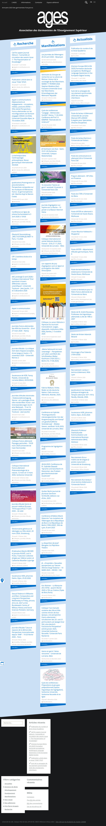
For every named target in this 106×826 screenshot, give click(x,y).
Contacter (38, 2)
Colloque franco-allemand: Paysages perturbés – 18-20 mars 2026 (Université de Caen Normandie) (22, 444)
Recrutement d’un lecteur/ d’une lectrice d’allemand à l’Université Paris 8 (81, 482)
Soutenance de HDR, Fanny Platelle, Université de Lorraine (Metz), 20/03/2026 (22, 377)
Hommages (83, 324)
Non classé (17, 87)
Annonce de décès (85, 360)
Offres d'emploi (85, 103)
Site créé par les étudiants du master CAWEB (71, 822)
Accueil (4, 2)
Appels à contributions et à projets (24, 313)
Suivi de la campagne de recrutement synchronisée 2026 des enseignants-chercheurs (81, 94)
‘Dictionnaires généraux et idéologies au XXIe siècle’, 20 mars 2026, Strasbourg (23, 531)
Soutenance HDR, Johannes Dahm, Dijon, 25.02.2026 (22, 577)
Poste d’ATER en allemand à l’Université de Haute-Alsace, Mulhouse (82, 213)
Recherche (17, 202)
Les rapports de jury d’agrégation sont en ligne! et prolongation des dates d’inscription (53, 267)
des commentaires (34, 803)
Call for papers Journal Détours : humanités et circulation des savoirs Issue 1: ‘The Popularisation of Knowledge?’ (22, 57)
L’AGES (14, 2)
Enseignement (10, 793)
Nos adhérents (10, 803)
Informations (26, 2)
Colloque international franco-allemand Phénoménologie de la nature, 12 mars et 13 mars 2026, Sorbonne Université (22, 470)
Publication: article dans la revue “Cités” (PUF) (22, 80)
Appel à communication (21, 308)
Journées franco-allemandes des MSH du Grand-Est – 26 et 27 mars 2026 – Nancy (23, 328)
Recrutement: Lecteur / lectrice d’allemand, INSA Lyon (80, 372)
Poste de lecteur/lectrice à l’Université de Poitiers (81, 139)
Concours (46, 217)
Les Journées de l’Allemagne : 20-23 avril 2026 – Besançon (53, 55)
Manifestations (47, 62)
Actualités (16, 583)
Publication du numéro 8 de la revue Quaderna (82, 49)
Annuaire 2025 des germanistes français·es (17, 8)
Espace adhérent (53, 2)
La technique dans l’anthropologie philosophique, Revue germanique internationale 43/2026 (22, 160)
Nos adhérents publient (21, 565)
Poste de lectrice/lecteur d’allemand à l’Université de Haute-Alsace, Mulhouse (81, 271)
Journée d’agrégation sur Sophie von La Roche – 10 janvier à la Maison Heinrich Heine (52, 208)
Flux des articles (33, 800)
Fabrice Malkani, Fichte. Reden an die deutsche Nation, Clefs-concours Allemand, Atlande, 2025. (51, 391)
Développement (10, 790)
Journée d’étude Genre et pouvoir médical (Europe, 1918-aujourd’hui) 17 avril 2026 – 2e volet (21, 507)
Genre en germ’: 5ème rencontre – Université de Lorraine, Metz (51, 653)
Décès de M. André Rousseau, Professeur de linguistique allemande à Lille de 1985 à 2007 (82, 315)
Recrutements (77, 380)
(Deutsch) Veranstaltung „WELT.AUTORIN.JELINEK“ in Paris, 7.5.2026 (22, 236)
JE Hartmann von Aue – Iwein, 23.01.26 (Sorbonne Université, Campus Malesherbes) (53, 152)
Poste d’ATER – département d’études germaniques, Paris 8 (82, 251)
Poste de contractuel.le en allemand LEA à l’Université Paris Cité (81, 158)
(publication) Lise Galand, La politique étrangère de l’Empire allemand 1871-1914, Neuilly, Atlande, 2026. (82, 393)
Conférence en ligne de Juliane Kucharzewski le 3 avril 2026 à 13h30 (21, 214)
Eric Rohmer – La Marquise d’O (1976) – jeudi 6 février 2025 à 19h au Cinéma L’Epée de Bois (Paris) (53, 589)
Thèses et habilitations (20, 385)
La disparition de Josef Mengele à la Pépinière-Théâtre (51, 545)
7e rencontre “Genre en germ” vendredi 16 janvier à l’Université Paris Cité (52, 187)
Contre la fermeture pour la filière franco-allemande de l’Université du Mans (81, 291)
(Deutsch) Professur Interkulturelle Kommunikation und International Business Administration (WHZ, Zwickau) (79, 436)
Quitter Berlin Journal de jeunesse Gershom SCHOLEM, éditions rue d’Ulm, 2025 (51, 494)
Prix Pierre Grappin (11, 806)
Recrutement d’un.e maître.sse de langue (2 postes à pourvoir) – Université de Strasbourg (80, 460)
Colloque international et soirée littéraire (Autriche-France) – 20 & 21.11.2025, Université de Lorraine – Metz (53, 242)
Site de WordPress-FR (34, 807)
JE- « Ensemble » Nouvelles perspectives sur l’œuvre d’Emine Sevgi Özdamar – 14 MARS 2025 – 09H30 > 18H (52, 566)
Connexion (30, 797)
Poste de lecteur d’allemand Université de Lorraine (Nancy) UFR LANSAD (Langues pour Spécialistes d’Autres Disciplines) (82, 118)
